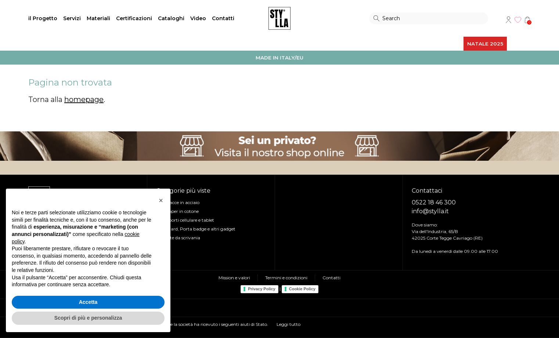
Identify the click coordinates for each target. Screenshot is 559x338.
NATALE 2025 (485, 44)
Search (376, 18)
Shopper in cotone (179, 211)
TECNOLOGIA (274, 44)
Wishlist (518, 20)
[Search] (428, 18)
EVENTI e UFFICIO (187, 44)
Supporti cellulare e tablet (187, 220)
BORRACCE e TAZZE (129, 44)
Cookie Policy (302, 289)
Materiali (98, 18)
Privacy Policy (261, 289)
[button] (161, 200)
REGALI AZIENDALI (410, 44)
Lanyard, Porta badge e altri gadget (197, 229)
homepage (84, 99)
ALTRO (451, 44)
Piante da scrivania (180, 237)
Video (198, 18)
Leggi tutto (288, 324)
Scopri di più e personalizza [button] (88, 318)
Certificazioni (134, 18)
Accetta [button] (88, 302)
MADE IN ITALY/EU (279, 58)
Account (508, 20)
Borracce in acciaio (179, 202)
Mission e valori (234, 277)
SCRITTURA (233, 44)
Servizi (72, 18)
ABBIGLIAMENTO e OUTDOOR (338, 44)
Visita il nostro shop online (279, 146)
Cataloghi (171, 18)
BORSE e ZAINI (75, 44)
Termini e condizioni (286, 277)
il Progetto (42, 18)
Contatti (223, 18)
